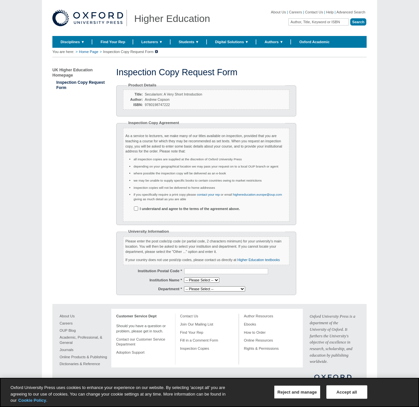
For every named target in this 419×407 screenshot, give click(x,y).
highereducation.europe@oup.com (257, 194)
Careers (295, 12)
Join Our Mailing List (196, 324)
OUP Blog (68, 330)
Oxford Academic (314, 42)
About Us (278, 12)
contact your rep (208, 194)
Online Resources (258, 340)
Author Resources (258, 316)
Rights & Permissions (261, 348)
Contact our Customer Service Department (140, 341)
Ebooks (250, 324)
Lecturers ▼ (152, 42)
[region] (209, 392)
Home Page (88, 52)
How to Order (255, 332)
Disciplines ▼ (72, 42)
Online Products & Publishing (83, 357)
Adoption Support (130, 352)
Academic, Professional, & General (81, 340)
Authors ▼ (273, 42)
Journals (66, 350)
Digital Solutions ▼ (231, 42)
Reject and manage (297, 391)
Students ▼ (189, 42)
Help (330, 12)
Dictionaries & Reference (80, 364)
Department (170, 289)
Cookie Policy (32, 400)
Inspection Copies (194, 348)
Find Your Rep (112, 42)
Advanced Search (351, 12)
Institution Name (166, 280)
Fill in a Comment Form (199, 340)
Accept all (347, 391)
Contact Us (314, 12)
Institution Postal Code (160, 271)
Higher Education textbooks (258, 260)
